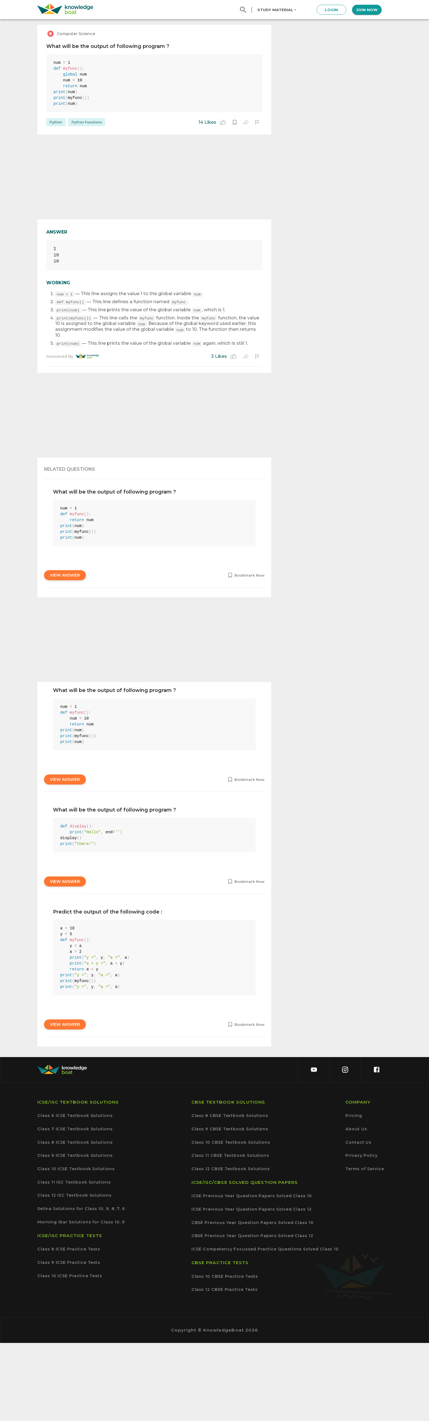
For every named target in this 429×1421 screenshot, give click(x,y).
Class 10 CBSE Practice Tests (225, 1354)
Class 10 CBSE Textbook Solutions (231, 1220)
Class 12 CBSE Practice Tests (225, 1367)
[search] (243, 10)
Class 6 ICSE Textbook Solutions (75, 1193)
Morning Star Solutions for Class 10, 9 (81, 1300)
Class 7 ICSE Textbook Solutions (75, 1207)
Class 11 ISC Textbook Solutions (74, 1260)
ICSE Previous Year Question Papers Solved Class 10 (252, 1274)
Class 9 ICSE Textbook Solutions (75, 1233)
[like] (222, 122)
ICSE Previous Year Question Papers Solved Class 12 (252, 1287)
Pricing (353, 1193)
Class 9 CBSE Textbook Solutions (230, 1207)
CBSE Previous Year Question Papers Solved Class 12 (252, 1314)
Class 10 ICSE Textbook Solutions (76, 1247)
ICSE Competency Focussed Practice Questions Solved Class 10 (265, 1327)
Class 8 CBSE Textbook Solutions (230, 1193)
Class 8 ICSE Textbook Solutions (75, 1220)
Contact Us (358, 1220)
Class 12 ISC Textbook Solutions (74, 1273)
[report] (257, 122)
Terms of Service (364, 1247)
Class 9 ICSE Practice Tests (68, 1340)
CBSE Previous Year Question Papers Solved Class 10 (253, 1300)
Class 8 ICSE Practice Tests (68, 1327)
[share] (246, 122)
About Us (356, 1207)
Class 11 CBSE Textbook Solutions (230, 1233)
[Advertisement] (154, 177)
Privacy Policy (361, 1233)
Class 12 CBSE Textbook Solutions (231, 1247)
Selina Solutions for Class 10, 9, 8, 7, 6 (81, 1286)
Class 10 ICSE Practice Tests (69, 1354)
